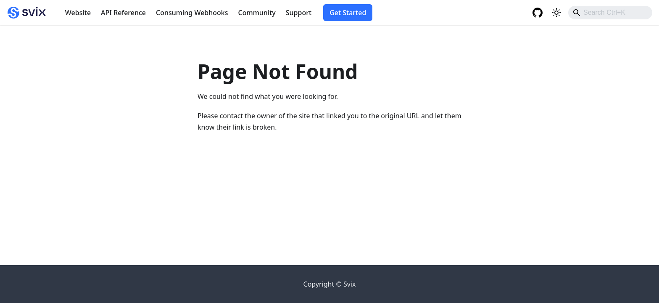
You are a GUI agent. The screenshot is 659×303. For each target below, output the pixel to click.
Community (257, 12)
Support (298, 12)
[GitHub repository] (538, 12)
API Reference (123, 12)
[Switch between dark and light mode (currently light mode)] (556, 12)
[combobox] (610, 12)
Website (78, 12)
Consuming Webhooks (192, 12)
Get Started (348, 12)
